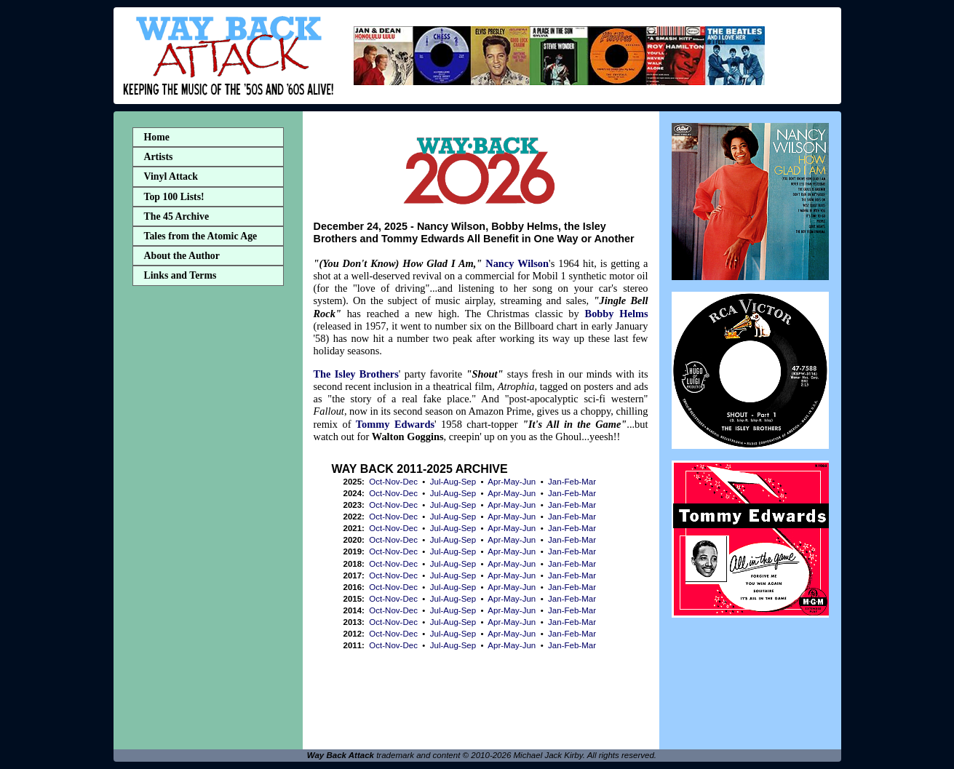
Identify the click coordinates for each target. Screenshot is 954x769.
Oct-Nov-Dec (393, 481)
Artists (158, 156)
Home (157, 137)
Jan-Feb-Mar (572, 481)
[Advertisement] (208, 521)
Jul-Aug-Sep (453, 481)
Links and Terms (180, 275)
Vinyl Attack (171, 176)
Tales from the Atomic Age (201, 236)
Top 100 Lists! (174, 196)
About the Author (182, 255)
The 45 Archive (177, 216)
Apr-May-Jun (512, 481)
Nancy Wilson (517, 263)
